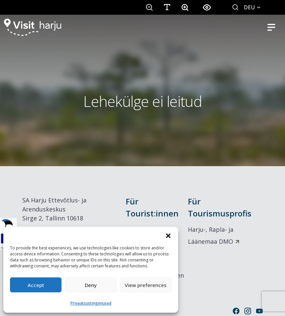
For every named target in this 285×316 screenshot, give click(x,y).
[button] (168, 235)
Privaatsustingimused (91, 303)
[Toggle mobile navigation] (271, 27)
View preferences (146, 285)
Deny (91, 285)
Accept (36, 285)
